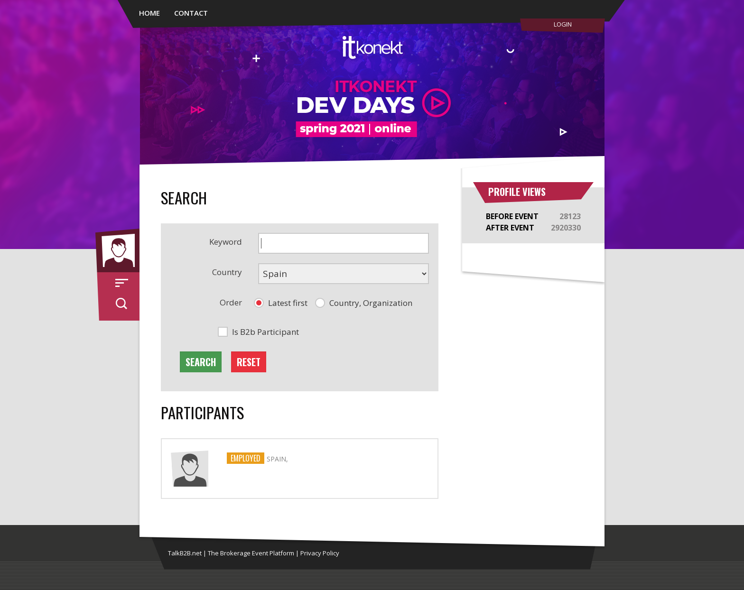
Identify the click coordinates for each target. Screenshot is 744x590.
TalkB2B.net (185, 553)
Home (149, 13)
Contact (191, 13)
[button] (280, 302)
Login (563, 24)
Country (227, 272)
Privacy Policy (319, 553)
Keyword (225, 241)
